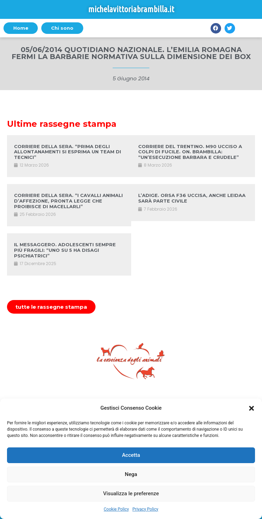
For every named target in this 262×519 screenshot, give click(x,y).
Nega (131, 474)
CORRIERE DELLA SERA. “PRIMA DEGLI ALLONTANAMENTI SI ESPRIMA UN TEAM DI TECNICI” (67, 152)
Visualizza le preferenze (131, 493)
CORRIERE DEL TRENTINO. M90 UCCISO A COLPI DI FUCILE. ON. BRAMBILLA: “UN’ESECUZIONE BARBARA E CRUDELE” (190, 152)
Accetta (131, 455)
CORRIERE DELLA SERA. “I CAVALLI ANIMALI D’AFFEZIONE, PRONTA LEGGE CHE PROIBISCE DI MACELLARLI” (68, 200)
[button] (251, 408)
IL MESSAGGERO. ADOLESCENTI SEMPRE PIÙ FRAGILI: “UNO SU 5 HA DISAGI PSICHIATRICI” (65, 250)
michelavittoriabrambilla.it (131, 9)
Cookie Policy (116, 509)
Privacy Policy (145, 509)
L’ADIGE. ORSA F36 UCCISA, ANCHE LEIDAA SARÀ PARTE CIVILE (192, 198)
